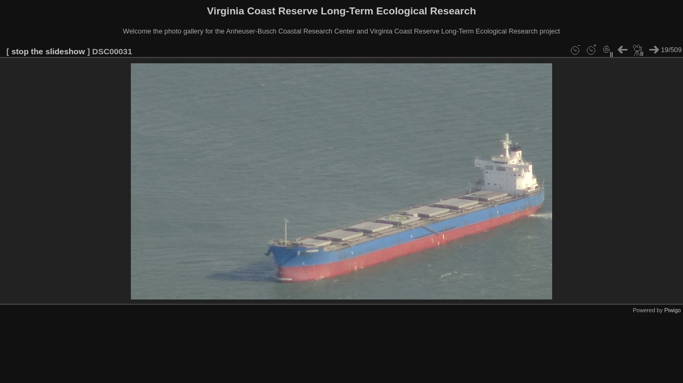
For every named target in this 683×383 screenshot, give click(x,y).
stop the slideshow (48, 51)
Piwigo (672, 310)
